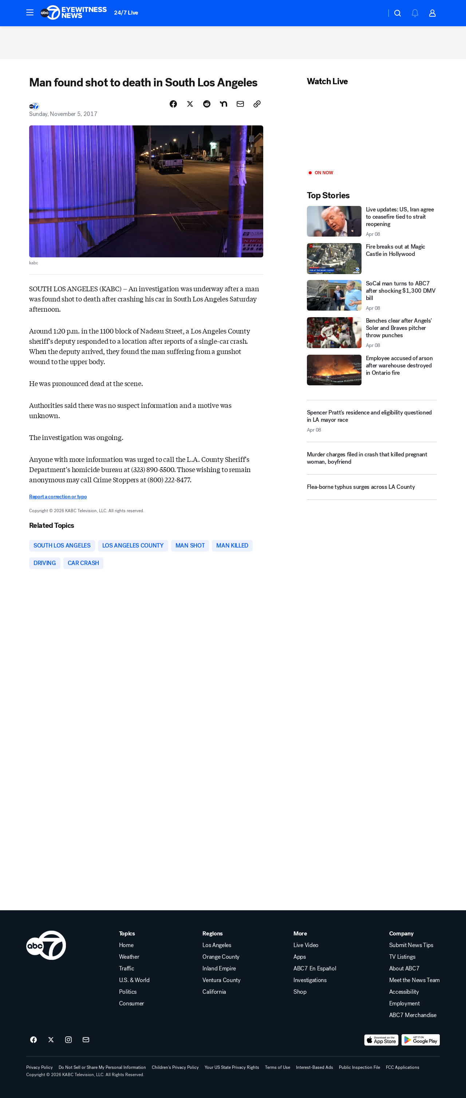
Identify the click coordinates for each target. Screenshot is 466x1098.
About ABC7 (404, 969)
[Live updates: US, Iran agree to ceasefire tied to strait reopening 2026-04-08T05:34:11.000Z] (372, 221)
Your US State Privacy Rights (232, 1067)
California (214, 992)
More (300, 934)
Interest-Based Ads (314, 1067)
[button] (29, 12)
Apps (299, 957)
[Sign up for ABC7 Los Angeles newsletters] (86, 1040)
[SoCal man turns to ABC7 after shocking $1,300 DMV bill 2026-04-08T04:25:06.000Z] (372, 295)
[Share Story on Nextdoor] (223, 104)
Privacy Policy (39, 1067)
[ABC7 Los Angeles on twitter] (51, 1040)
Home (126, 945)
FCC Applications (402, 1067)
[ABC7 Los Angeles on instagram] (68, 1040)
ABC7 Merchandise (413, 1015)
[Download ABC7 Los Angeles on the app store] (381, 1040)
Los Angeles (216, 945)
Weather (129, 957)
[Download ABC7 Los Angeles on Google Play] (421, 1040)
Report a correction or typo (58, 496)
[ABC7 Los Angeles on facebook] (33, 1040)
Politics (128, 992)
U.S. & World (134, 980)
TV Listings (402, 957)
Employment (404, 1003)
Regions (212, 934)
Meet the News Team (414, 980)
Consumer (131, 1003)
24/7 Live (126, 12)
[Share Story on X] (190, 104)
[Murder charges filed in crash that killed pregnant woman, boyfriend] (372, 461)
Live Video (306, 945)
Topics (127, 934)
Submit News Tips (411, 945)
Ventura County (221, 980)
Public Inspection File (359, 1067)
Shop (300, 992)
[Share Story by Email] (240, 104)
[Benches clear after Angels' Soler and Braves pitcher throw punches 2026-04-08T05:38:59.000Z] (372, 333)
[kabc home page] (46, 945)
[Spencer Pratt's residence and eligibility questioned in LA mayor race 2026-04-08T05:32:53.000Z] (372, 421)
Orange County (221, 957)
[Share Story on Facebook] (173, 104)
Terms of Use (277, 1067)
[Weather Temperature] (375, 13)
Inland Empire (219, 969)
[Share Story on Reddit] (207, 104)
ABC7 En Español (314, 969)
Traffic (126, 969)
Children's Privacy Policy (175, 1067)
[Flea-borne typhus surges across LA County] (372, 489)
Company (401, 934)
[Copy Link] (257, 104)
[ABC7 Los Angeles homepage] (73, 13)
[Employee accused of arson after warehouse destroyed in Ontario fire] (372, 370)
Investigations (310, 980)
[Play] (372, 128)
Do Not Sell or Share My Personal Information (102, 1067)
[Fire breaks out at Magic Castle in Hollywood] (372, 258)
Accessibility (404, 992)
